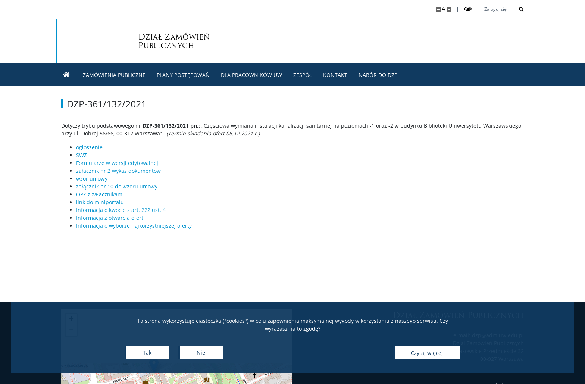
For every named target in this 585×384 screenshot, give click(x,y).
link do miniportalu (100, 202)
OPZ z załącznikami (100, 194)
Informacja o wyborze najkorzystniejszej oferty (134, 225)
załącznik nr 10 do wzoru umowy (116, 186)
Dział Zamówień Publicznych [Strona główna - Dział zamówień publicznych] (137, 41)
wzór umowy (91, 178)
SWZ (81, 155)
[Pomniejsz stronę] (449, 9)
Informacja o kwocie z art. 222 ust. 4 (121, 209)
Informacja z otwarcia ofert (109, 217)
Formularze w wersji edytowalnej (117, 162)
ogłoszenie (89, 147)
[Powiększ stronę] (438, 9)
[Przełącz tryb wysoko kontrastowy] (468, 9)
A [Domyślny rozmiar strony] (443, 9)
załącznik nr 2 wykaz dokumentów (118, 170)
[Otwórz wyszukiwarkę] (518, 9)
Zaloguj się (495, 9)
